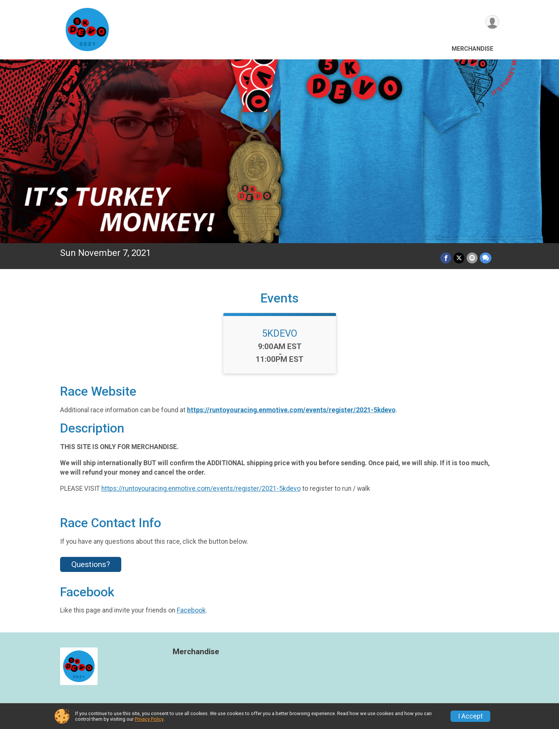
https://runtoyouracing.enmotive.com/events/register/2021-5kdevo (291, 410)
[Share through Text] (485, 258)
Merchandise (472, 48)
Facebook (191, 610)
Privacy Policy (149, 719)
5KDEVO (279, 333)
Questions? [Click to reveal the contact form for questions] (90, 564)
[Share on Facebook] (445, 258)
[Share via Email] (472, 258)
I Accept (470, 716)
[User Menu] (492, 22)
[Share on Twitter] (459, 258)
